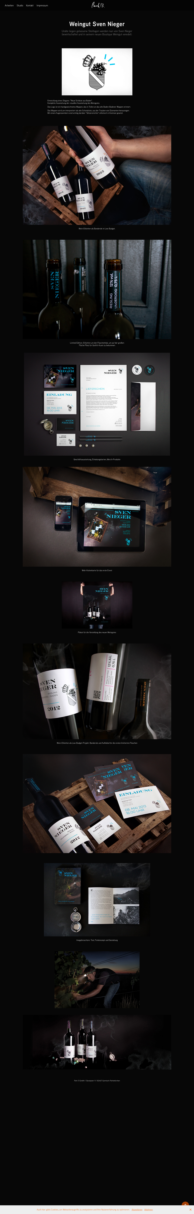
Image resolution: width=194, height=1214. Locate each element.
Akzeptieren (137, 1209)
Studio (20, 5)
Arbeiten (9, 5)
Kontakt (30, 5)
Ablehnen (148, 1209)
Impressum (42, 5)
